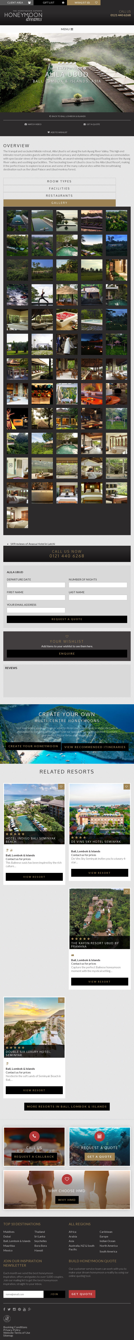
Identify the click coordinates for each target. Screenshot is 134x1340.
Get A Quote (67, 124)
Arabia (73, 1214)
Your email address (21, 582)
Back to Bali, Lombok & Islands (67, 116)
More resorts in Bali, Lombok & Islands (67, 1084)
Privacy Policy (11, 1307)
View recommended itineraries (95, 724)
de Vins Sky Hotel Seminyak (96, 819)
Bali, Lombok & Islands (17, 1218)
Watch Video (24, 124)
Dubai (7, 1214)
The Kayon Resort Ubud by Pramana (95, 922)
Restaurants (35, 180)
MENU (67, 29)
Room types (35, 173)
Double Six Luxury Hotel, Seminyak (28, 1031)
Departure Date (19, 557)
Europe (104, 1214)
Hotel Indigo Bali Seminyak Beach (31, 817)
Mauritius (9, 1223)
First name (15, 569)
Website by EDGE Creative (19, 1332)
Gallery (99, 180)
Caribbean (106, 1209)
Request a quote (67, 596)
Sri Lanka (39, 1214)
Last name (76, 569)
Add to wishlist (110, 124)
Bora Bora (40, 1223)
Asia (71, 1218)
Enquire (67, 631)
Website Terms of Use (16, 1310)
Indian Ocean (107, 1218)
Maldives (8, 1209)
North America (109, 1223)
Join (54, 1271)
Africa (72, 1209)
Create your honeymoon (33, 723)
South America (108, 1229)
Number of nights (83, 557)
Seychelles (40, 1218)
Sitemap (8, 1313)
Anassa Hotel (36, 521)
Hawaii (38, 1228)
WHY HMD (67, 1177)
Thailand (39, 1209)
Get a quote (99, 1134)
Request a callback (34, 1134)
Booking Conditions (15, 1304)
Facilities (98, 173)
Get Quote (82, 1271)
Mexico (8, 1228)
